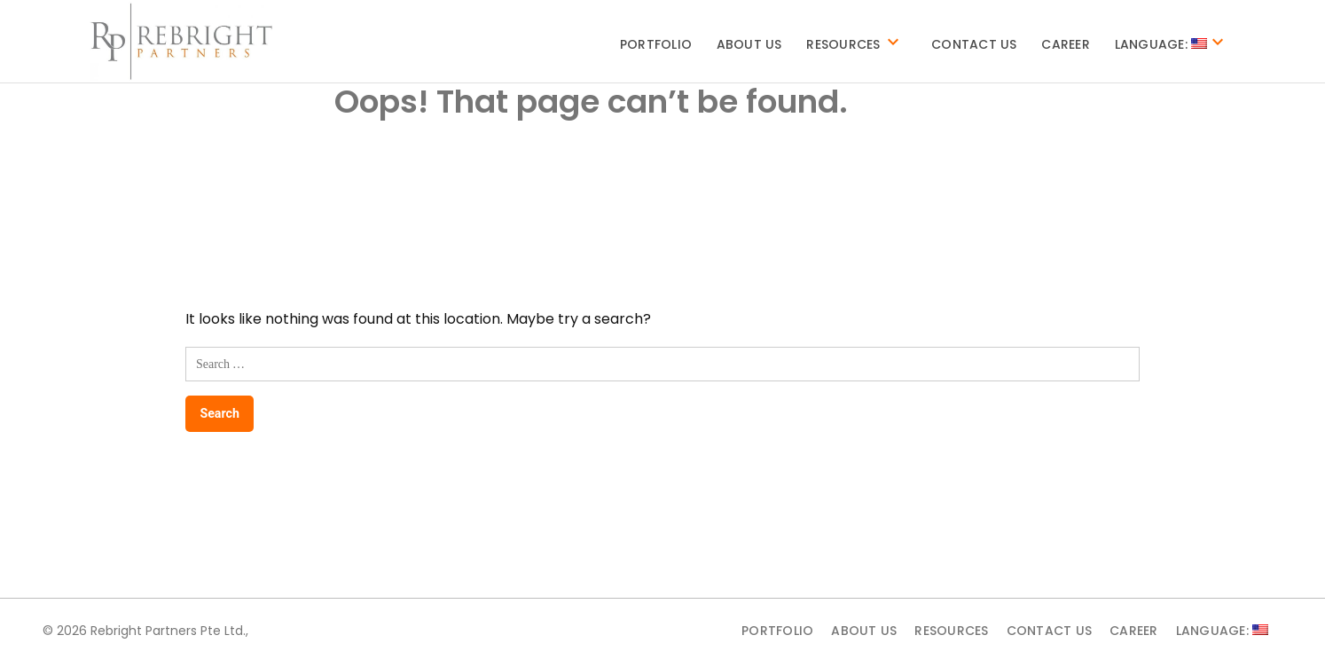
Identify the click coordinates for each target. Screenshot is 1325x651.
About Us (749, 44)
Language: (1161, 44)
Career (1065, 44)
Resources (843, 44)
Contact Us (974, 44)
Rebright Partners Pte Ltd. (168, 630)
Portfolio (656, 44)
